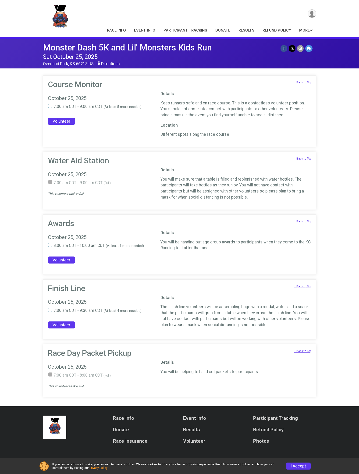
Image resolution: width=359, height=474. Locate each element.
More (304, 30)
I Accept (298, 466)
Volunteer (61, 121)
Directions (110, 63)
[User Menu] (312, 13)
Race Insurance (130, 441)
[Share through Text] (309, 48)
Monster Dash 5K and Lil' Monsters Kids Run (127, 48)
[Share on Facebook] (284, 48)
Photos (261, 441)
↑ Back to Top (302, 82)
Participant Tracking (185, 30)
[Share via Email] (300, 48)
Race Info (116, 30)
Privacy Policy (98, 468)
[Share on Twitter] (292, 48)
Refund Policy (277, 30)
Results (246, 30)
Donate (222, 30)
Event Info (144, 30)
